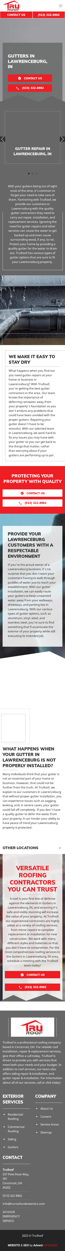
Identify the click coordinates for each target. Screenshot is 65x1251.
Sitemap (46, 1132)
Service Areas (49, 1124)
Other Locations (20, 847)
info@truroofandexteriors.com (24, 1204)
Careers (45, 1116)
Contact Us (16, 15)
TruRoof (8, 1170)
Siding (12, 1139)
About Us (46, 1108)
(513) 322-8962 (12, 1196)
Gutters (13, 1147)
